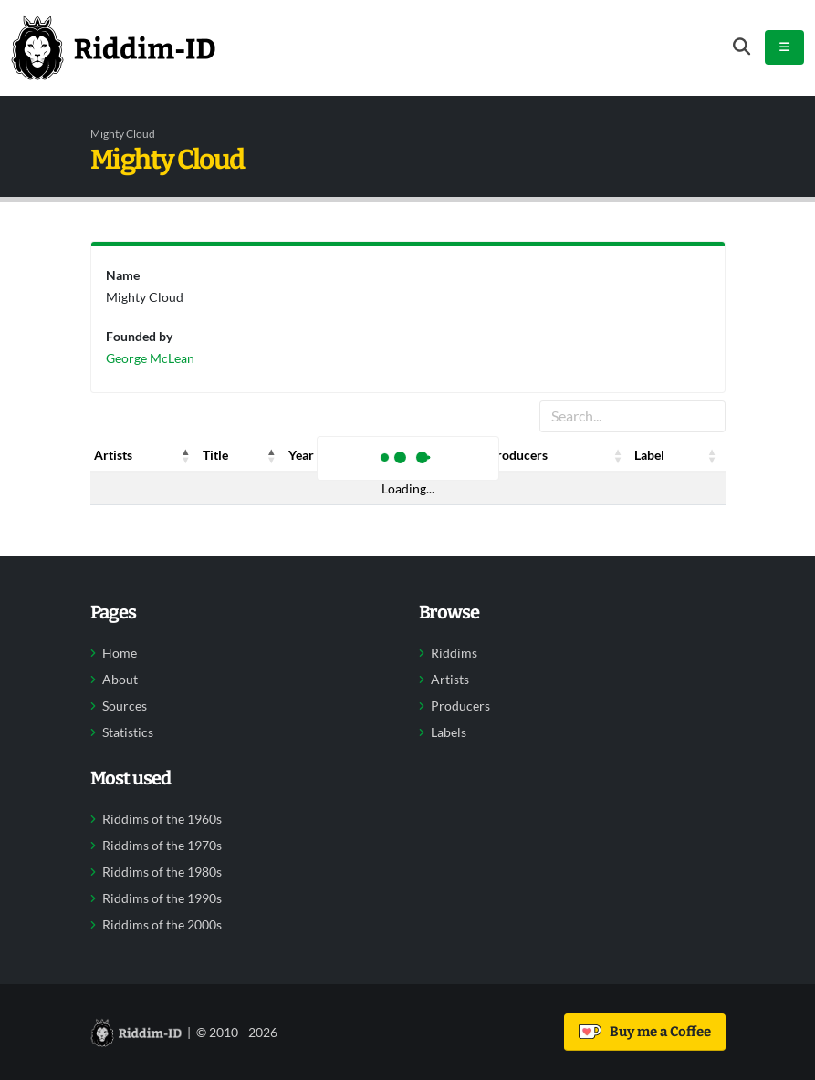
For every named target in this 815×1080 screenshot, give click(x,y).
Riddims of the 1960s (162, 819)
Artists (450, 679)
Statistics (127, 732)
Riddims (454, 653)
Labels (448, 732)
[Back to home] (113, 47)
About (120, 679)
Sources (124, 706)
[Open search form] (741, 47)
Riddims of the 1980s (162, 872)
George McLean (150, 358)
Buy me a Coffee (645, 1031)
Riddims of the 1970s (162, 845)
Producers (460, 706)
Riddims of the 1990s (162, 898)
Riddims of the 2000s (162, 925)
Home (119, 653)
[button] (186, 455)
